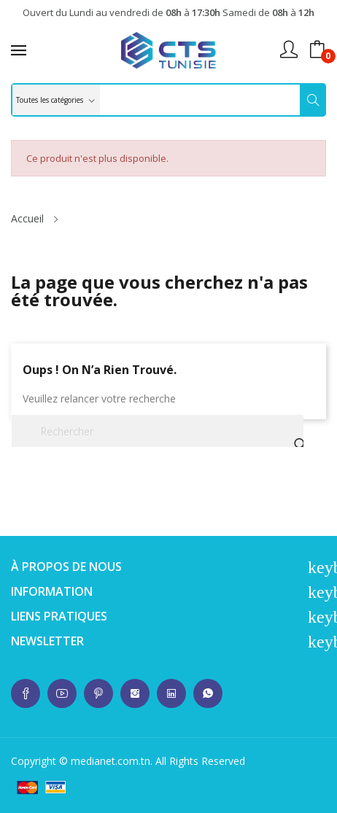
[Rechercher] (157, 431)
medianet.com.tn (110, 761)
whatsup (25, 693)
